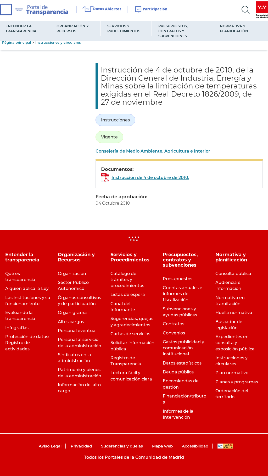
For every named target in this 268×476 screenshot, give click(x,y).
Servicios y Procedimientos (123, 28)
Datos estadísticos (182, 363)
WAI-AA (225, 446)
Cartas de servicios (130, 333)
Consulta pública (233, 273)
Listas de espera (127, 294)
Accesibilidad (195, 446)
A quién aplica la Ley (27, 288)
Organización (72, 273)
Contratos (173, 323)
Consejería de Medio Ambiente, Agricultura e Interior (153, 151)
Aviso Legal (50, 446)
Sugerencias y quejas (122, 446)
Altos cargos (71, 321)
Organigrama (72, 312)
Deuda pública (178, 371)
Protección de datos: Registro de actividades (27, 342)
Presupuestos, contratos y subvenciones (173, 31)
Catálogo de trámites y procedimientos (127, 279)
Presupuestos (177, 278)
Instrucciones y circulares (58, 42)
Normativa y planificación (234, 28)
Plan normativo (231, 372)
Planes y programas (236, 381)
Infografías (17, 327)
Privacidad (81, 446)
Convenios (174, 333)
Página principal (16, 42)
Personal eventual (77, 330)
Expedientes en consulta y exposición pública (235, 342)
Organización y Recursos (73, 28)
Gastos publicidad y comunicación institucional (183, 347)
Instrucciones (115, 119)
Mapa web (162, 446)
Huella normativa (233, 312)
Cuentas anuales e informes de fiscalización (182, 293)
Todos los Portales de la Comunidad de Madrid (134, 457)
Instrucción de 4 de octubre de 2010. (150, 177)
